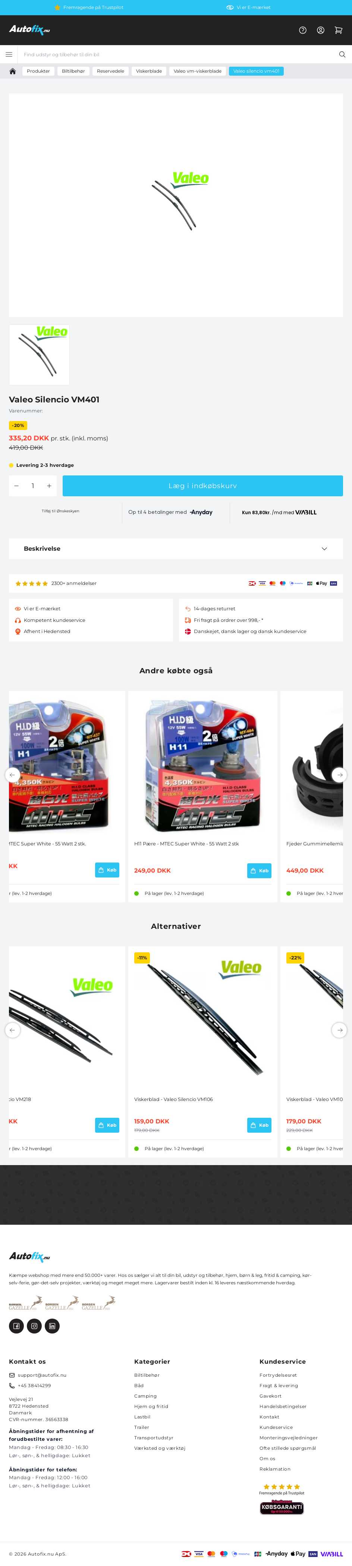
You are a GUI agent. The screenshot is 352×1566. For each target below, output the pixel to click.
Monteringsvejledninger (289, 1437)
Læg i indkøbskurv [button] (203, 486)
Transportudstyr (154, 1437)
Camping (145, 1396)
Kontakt (269, 1417)
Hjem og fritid (151, 1406)
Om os (268, 1458)
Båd (139, 1385)
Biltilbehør (147, 1375)
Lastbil (142, 1417)
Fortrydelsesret (278, 1375)
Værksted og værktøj (159, 1448)
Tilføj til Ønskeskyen (60, 511)
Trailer (141, 1427)
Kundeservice (276, 1427)
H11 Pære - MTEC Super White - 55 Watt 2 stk (186, 844)
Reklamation (275, 1469)
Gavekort (271, 1396)
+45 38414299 (34, 1385)
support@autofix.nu (42, 1375)
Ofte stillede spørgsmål (288, 1448)
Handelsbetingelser (283, 1406)
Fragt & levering (279, 1385)
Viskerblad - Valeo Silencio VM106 (173, 1099)
